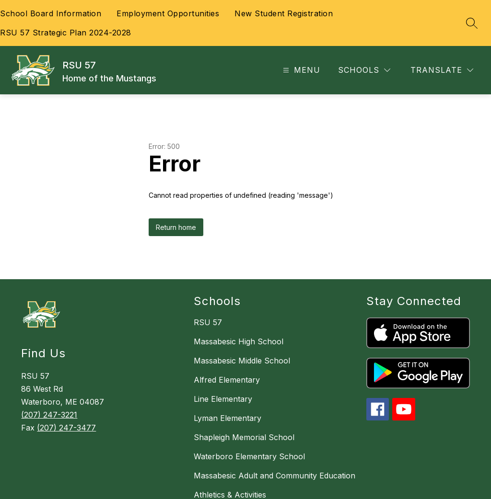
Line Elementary (223, 399)
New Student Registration (283, 13)
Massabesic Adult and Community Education (274, 475)
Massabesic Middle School (242, 360)
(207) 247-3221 (49, 415)
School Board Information (50, 13)
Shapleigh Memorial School (244, 437)
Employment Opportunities (168, 13)
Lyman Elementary (227, 418)
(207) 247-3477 (66, 427)
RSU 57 (208, 322)
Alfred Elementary (227, 380)
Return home (176, 227)
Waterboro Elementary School (249, 456)
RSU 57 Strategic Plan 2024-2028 (65, 32)
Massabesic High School (238, 341)
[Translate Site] (442, 70)
